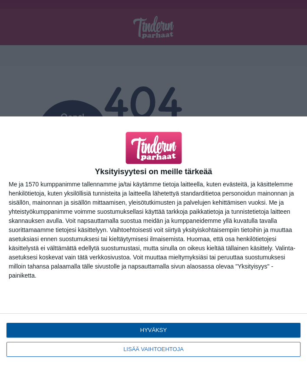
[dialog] (153, 252)
